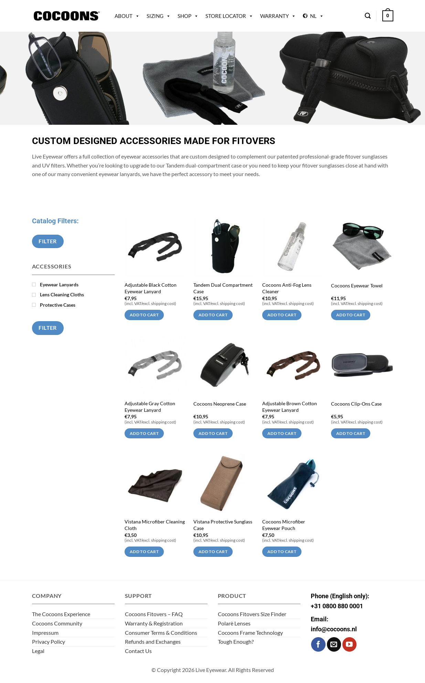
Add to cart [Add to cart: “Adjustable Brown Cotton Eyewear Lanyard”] (281, 433)
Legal (38, 651)
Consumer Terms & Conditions (161, 632)
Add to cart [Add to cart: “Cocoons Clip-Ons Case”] (350, 433)
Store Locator (229, 16)
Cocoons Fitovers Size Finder (252, 614)
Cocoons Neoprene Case (219, 404)
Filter (48, 241)
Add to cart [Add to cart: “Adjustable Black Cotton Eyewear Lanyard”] (144, 315)
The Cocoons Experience (61, 614)
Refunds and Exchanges (153, 641)
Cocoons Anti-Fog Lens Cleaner (286, 288)
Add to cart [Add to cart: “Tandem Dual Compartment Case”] (213, 315)
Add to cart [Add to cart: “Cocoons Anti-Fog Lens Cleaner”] (281, 315)
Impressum (45, 632)
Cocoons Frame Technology (250, 632)
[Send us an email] (334, 644)
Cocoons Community (57, 623)
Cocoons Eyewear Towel (357, 285)
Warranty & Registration (154, 623)
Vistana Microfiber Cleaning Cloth (155, 525)
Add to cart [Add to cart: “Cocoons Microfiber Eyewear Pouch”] (281, 551)
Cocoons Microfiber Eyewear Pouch (283, 525)
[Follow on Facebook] (318, 644)
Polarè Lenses (234, 623)
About (127, 16)
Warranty (278, 16)
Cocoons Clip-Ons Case (356, 404)
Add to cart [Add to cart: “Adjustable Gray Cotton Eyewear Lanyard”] (144, 433)
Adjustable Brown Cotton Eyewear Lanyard (289, 406)
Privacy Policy (48, 641)
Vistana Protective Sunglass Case (222, 525)
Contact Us (138, 651)
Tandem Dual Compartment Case (223, 288)
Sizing (159, 16)
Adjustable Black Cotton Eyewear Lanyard (151, 288)
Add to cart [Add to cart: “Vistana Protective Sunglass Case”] (213, 551)
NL (317, 16)
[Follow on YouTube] (349, 644)
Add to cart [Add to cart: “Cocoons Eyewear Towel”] (350, 315)
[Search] (368, 16)
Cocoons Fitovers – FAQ (154, 614)
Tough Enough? (236, 641)
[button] (387, 16)
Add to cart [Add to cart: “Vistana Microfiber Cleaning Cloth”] (144, 551)
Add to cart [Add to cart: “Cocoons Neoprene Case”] (213, 433)
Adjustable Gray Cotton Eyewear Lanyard (150, 406)
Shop (188, 16)
